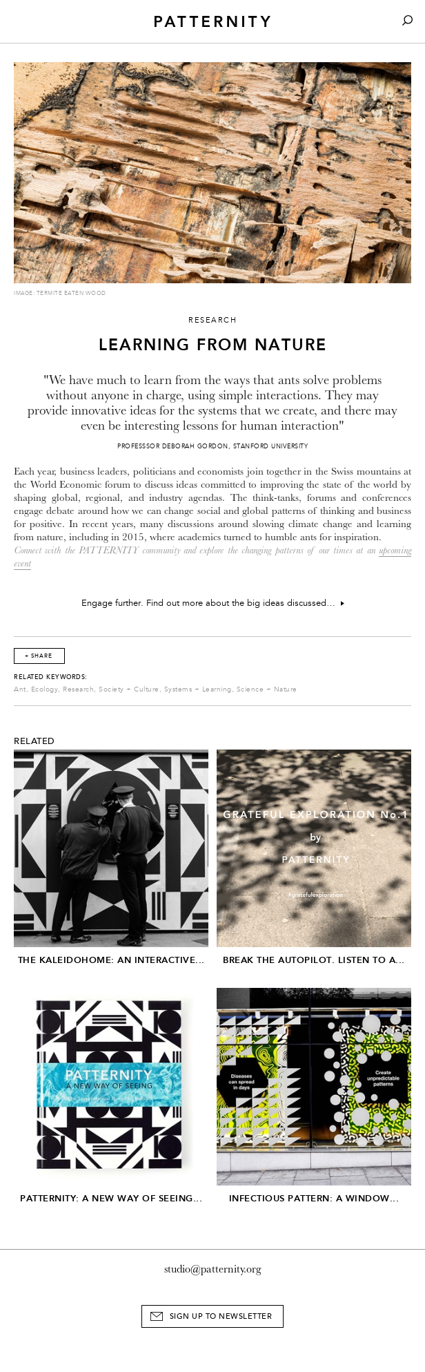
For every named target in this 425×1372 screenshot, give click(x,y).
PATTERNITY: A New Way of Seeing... (111, 1198)
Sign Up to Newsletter (221, 1316)
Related (34, 741)
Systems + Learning (198, 689)
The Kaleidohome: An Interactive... (111, 960)
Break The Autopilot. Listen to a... (314, 960)
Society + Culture (129, 689)
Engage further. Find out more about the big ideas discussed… (212, 603)
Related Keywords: (51, 677)
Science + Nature (267, 689)
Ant (20, 689)
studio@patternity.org (212, 1269)
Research (78, 689)
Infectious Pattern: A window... (314, 1198)
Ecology (45, 689)
